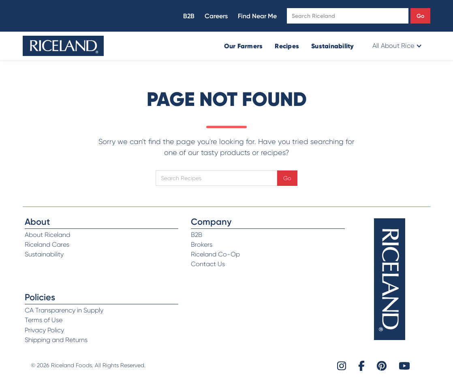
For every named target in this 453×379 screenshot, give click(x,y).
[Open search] (347, 16)
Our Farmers (243, 46)
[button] (396, 46)
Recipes (287, 46)
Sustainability (332, 46)
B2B (188, 16)
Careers (216, 16)
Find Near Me (257, 16)
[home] (63, 46)
